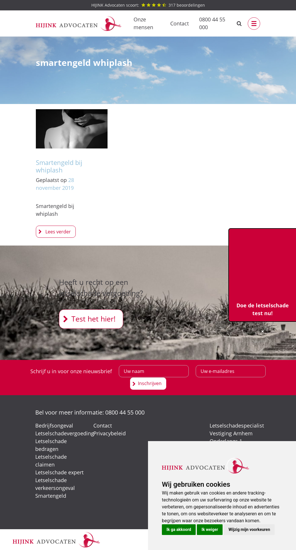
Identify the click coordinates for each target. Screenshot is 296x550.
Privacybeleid (109, 433)
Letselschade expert (59, 472)
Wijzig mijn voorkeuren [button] (249, 529)
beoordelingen (148, 5)
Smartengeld (50, 495)
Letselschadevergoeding (64, 433)
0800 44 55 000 (212, 23)
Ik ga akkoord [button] (178, 529)
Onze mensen (143, 23)
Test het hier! (93, 319)
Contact (179, 23)
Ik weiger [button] (209, 529)
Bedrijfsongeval (54, 425)
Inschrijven (150, 383)
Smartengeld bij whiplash (59, 166)
